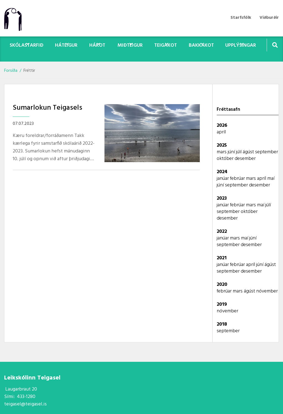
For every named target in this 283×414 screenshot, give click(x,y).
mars (222, 152)
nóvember (267, 291)
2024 (222, 172)
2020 (222, 285)
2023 (222, 198)
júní (232, 152)
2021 (222, 258)
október (226, 159)
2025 (222, 145)
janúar (223, 179)
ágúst (249, 152)
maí (270, 179)
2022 (222, 232)
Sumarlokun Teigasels (47, 108)
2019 (222, 304)
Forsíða (10, 70)
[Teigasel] (15, 18)
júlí (239, 152)
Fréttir (29, 70)
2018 (222, 324)
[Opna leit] (275, 45)
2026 (222, 126)
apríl (221, 132)
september (266, 152)
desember (245, 159)
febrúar (238, 179)
